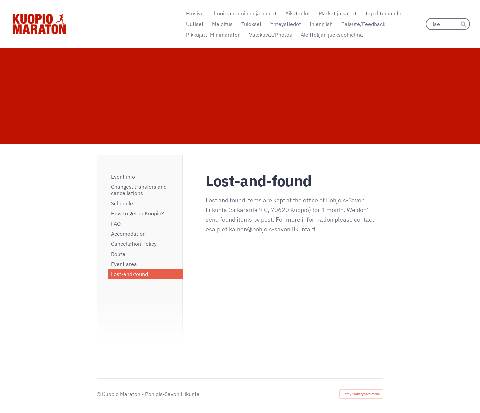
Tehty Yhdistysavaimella (361, 394)
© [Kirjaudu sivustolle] (99, 394)
